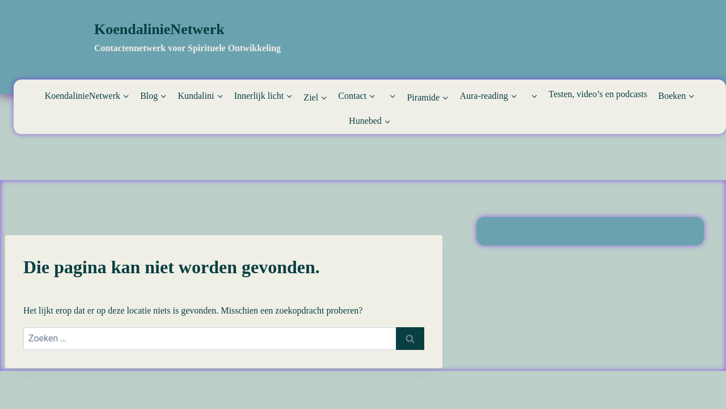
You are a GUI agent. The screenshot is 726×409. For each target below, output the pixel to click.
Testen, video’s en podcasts (597, 94)
